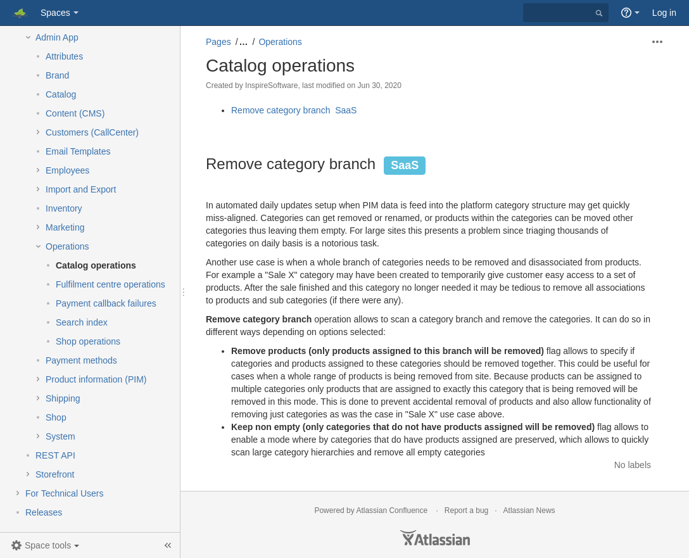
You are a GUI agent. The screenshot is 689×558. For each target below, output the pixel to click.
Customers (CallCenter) (92, 132)
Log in (664, 13)
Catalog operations (96, 265)
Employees (67, 170)
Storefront (54, 474)
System (60, 436)
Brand (57, 75)
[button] (45, 545)
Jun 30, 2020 (379, 85)
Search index (82, 322)
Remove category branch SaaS (295, 110)
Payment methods (81, 360)
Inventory (64, 208)
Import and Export (81, 189)
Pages (218, 42)
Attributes (64, 56)
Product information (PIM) (96, 379)
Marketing (65, 227)
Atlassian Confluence (391, 510)
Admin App (57, 37)
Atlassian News (529, 510)
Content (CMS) (75, 113)
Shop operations (88, 341)
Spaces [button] (55, 13)
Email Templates (78, 151)
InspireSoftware (271, 85)
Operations (67, 246)
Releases (43, 512)
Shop (56, 417)
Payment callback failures (106, 303)
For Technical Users (64, 493)
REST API (55, 455)
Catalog (61, 94)
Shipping (63, 398)
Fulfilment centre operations (110, 284)
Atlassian (435, 537)
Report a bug (466, 510)
